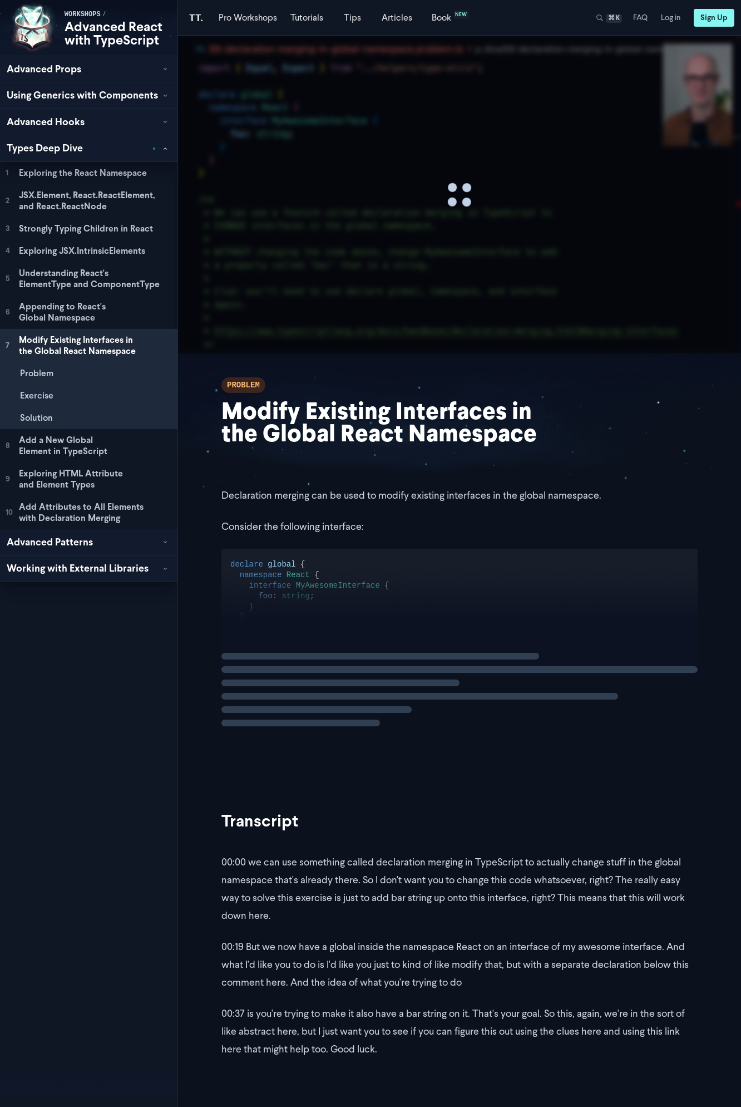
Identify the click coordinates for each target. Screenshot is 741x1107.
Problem (36, 373)
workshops (83, 14)
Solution (36, 418)
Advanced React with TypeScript (113, 33)
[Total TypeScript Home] (196, 17)
